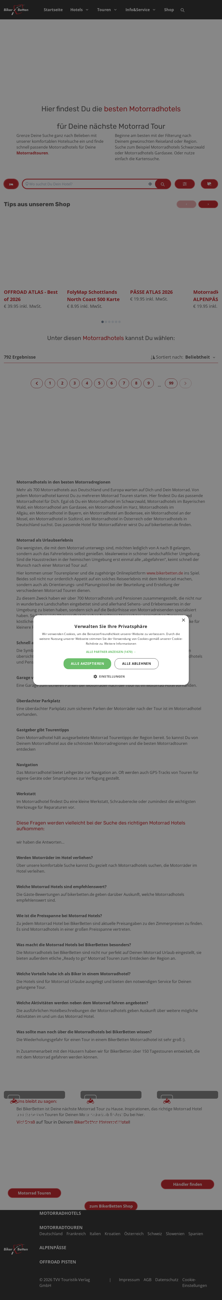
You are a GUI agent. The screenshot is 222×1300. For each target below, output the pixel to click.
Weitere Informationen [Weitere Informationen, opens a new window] (120, 644)
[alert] (111, 650)
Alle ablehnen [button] (136, 663)
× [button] (183, 620)
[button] (111, 652)
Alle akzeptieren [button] (87, 663)
